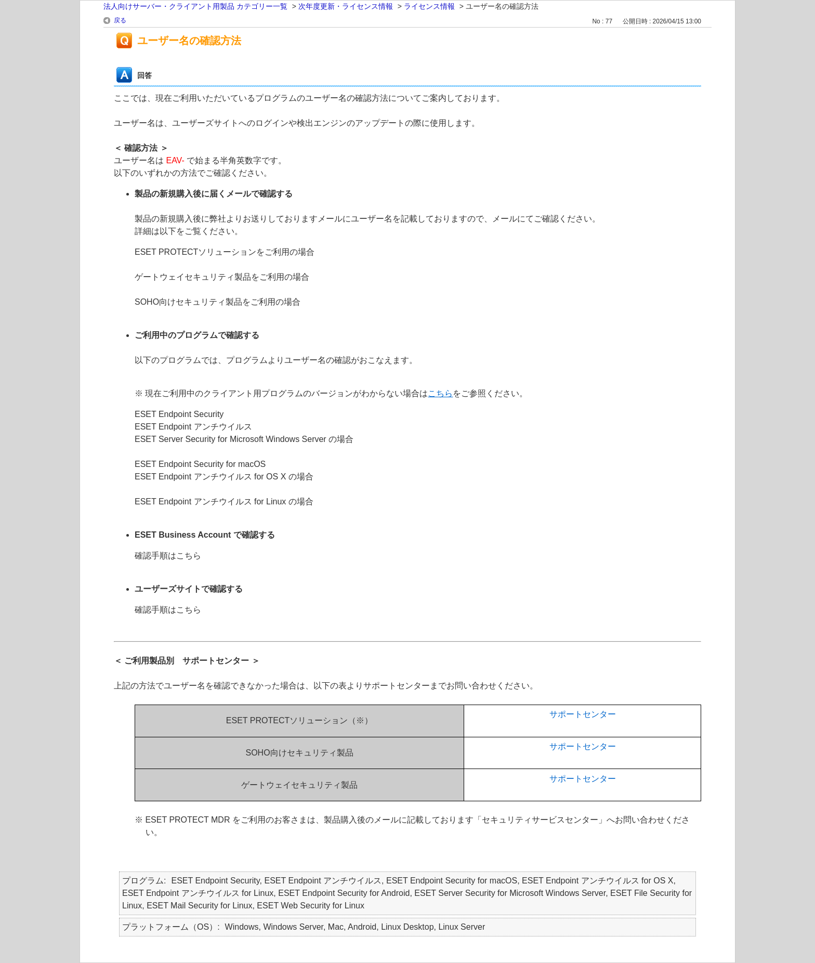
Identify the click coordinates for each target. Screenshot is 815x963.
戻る (120, 20)
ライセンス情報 (429, 6)
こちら (440, 393)
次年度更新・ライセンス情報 (345, 6)
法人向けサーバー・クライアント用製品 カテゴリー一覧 (195, 6)
